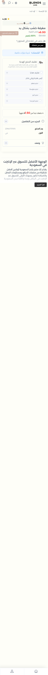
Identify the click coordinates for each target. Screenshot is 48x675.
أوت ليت (32, 11)
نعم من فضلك (37, 45)
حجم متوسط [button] (34, 89)
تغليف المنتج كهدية (28, 62)
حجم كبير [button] (35, 95)
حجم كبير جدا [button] (34, 101)
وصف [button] (39, 142)
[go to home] (36, 671)
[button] (44, 3)
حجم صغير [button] (34, 83)
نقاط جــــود (20, 23)
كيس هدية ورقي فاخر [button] (34, 78)
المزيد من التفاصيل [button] (33, 121)
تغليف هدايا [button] (34, 73)
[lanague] (14, 3)
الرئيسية (43, 11)
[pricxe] (41, 72)
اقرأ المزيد (41, 185)
